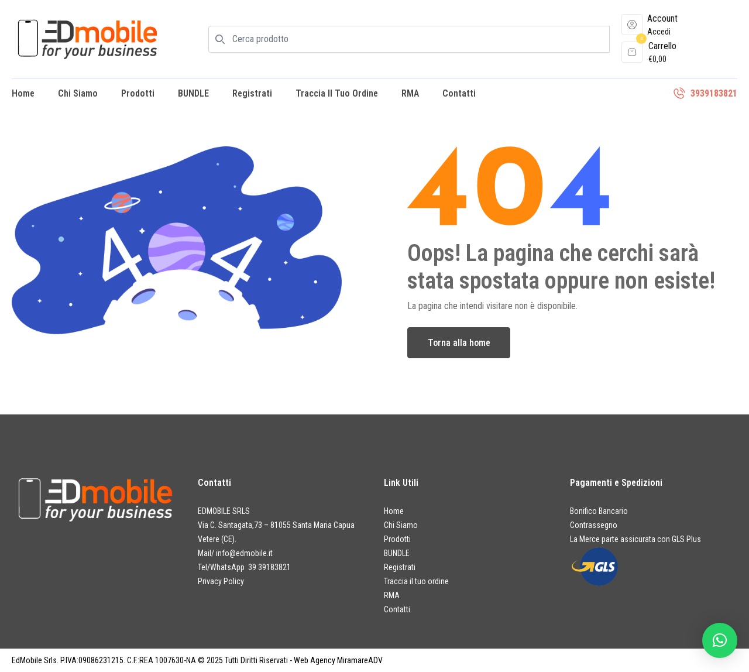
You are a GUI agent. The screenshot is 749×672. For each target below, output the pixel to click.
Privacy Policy (221, 581)
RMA (410, 93)
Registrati (252, 93)
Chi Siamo (78, 93)
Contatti (459, 93)
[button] (719, 640)
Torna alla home (459, 342)
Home (23, 93)
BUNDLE (193, 93)
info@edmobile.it (244, 553)
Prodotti (137, 93)
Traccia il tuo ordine (337, 93)
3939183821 (713, 93)
